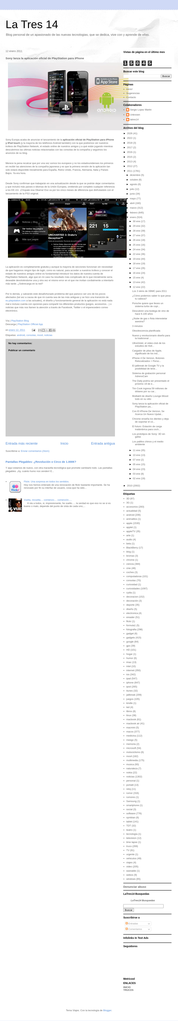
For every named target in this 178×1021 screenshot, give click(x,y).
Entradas (132, 923)
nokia (129, 772)
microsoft (131, 748)
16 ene (137, 273)
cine (128, 568)
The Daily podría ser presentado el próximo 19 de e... (150, 382)
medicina (131, 735)
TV (127, 850)
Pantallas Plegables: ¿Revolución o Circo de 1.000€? (41, 461)
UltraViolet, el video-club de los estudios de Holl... (148, 344)
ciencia (130, 564)
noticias (48, 335)
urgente (130, 854)
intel (128, 666)
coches (130, 572)
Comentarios (134, 929)
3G (127, 502)
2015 (130, 156)
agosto (134, 184)
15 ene (137, 277)
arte (128, 535)
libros (129, 711)
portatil (130, 785)
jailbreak (130, 694)
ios (127, 674)
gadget (130, 633)
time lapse (131, 842)
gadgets (130, 637)
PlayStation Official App (30, 324)
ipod (128, 686)
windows (131, 879)
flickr (128, 621)
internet (130, 670)
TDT (128, 825)
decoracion (132, 596)
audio (129, 539)
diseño (129, 609)
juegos (129, 699)
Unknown (135, 114)
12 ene (137, 287)
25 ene (137, 244)
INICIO (127, 987)
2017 (130, 147)
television (131, 838)
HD (128, 649)
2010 (130, 485)
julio (132, 189)
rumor (129, 793)
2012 (130, 166)
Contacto (131, 97)
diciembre (135, 175)
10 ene (137, 455)
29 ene (137, 226)
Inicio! (129, 89)
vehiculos (131, 858)
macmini (130, 727)
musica (130, 764)
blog (128, 551)
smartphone (132, 805)
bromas (130, 555)
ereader (130, 617)
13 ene (137, 282)
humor (129, 658)
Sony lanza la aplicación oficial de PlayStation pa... (150, 405)
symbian (130, 817)
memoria (131, 744)
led (127, 707)
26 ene (137, 240)
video (129, 866)
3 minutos (137, 326)
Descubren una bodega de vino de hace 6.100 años (150, 312)
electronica (132, 613)
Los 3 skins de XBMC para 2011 (149, 291)
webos (129, 874)
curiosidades (133, 588)
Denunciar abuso (134, 886)
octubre (134, 179)
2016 (130, 152)
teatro (129, 829)
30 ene (137, 221)
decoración (132, 600)
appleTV (130, 531)
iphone (130, 682)
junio (133, 193)
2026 (130, 133)
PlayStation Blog (20, 320)
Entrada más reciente (22, 443)
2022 (130, 138)
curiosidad (131, 584)
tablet (129, 821)
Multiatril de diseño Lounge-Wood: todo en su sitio (150, 397)
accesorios (132, 506)
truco (129, 846)
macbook (131, 719)
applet (129, 527)
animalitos (131, 519)
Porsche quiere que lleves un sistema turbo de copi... (147, 305)
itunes (129, 690)
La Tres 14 (32, 24)
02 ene (137, 478)
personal (131, 780)
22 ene (137, 254)
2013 (130, 161)
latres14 (134, 119)
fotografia (131, 629)
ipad (128, 678)
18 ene (137, 263)
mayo (133, 198)
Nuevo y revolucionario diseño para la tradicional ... (151, 337)
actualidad (131, 510)
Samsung (131, 801)
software (130, 813)
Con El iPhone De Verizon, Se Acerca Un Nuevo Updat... (148, 413)
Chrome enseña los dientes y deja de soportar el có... (150, 420)
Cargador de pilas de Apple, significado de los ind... (147, 352)
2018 (130, 142)
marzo (133, 207)
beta (128, 543)
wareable (131, 870)
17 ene (137, 268)
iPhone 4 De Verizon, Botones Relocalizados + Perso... (148, 359)
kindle (129, 703)
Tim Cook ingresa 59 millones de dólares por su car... (149, 390)
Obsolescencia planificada (146, 330)
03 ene (137, 473)
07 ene (137, 459)
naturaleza (132, 768)
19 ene (137, 258)
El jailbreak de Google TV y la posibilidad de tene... (148, 367)
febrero (134, 212)
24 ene (137, 249)
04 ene (137, 469)
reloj (128, 789)
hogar (129, 654)
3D (127, 498)
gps (128, 645)
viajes (129, 862)
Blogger (107, 1010)
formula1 (131, 625)
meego (130, 740)
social (129, 809)
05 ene (137, 464)
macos (129, 731)
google (130, 641)
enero (133, 217)
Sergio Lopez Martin (140, 109)
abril (132, 203)
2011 (130, 171)
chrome (130, 559)
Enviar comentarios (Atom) (35, 451)
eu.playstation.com (16, 300)
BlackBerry (132, 547)
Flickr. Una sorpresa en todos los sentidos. (46, 481)
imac (128, 662)
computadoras (133, 576)
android (21, 335)
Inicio (64, 443)
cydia (129, 592)
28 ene (137, 230)
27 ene (137, 235)
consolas (31, 335)
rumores (130, 797)
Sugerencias (133, 93)
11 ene (137, 450)
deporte (130, 604)
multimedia (132, 760)
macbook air (132, 723)
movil (40, 335)
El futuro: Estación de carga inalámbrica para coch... (147, 428)
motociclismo (133, 752)
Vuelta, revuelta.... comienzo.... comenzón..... (48, 499)
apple (129, 523)
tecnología (131, 834)
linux (128, 715)
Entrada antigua (103, 443)
